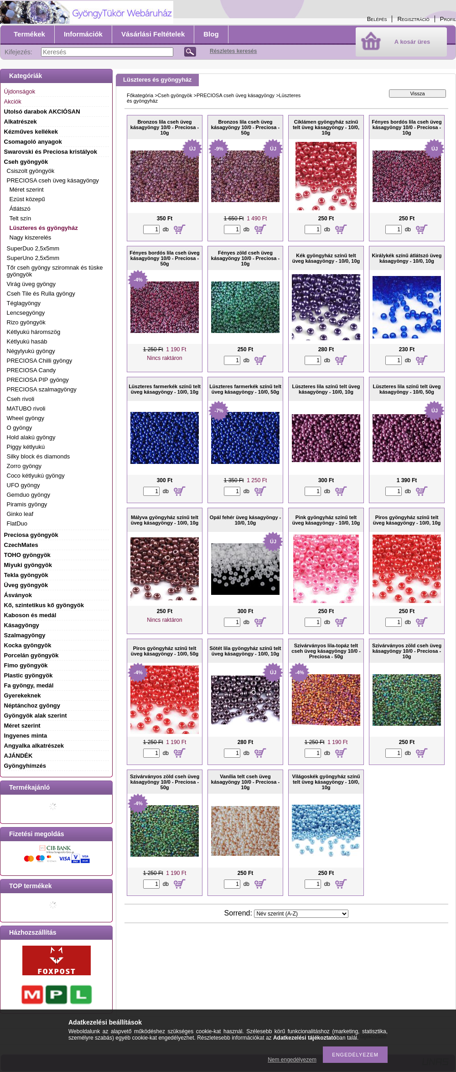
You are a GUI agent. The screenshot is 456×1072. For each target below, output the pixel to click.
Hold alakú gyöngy (31, 437)
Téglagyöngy (24, 303)
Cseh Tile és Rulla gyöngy (41, 293)
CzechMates (21, 544)
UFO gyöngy (23, 485)
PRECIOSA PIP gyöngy (38, 379)
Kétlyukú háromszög (34, 331)
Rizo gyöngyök (26, 322)
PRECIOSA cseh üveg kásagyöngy (236, 95)
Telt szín (20, 218)
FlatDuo (17, 523)
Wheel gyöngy (25, 418)
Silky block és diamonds (38, 456)
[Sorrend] (301, 914)
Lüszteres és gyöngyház (44, 227)
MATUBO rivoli (26, 408)
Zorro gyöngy (24, 466)
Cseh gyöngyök (175, 95)
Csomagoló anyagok (33, 141)
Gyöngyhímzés (25, 765)
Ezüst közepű (27, 199)
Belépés (377, 19)
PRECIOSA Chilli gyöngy (40, 360)
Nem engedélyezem (292, 1059)
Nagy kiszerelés (31, 237)
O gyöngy (19, 427)
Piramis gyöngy (27, 504)
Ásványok (18, 595)
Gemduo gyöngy (28, 494)
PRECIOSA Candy (31, 370)
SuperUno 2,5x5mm (33, 258)
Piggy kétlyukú (26, 446)
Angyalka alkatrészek (34, 745)
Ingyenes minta (25, 735)
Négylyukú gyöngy (31, 351)
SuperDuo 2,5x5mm (33, 248)
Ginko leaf (20, 513)
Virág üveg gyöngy (31, 284)
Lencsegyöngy (26, 312)
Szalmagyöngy (25, 635)
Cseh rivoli (21, 398)
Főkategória (140, 95)
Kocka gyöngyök (28, 645)
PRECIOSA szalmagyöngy (42, 389)
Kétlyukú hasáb (27, 341)
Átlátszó (20, 208)
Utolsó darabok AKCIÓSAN (42, 111)
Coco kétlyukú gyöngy (36, 475)
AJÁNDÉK (18, 755)
